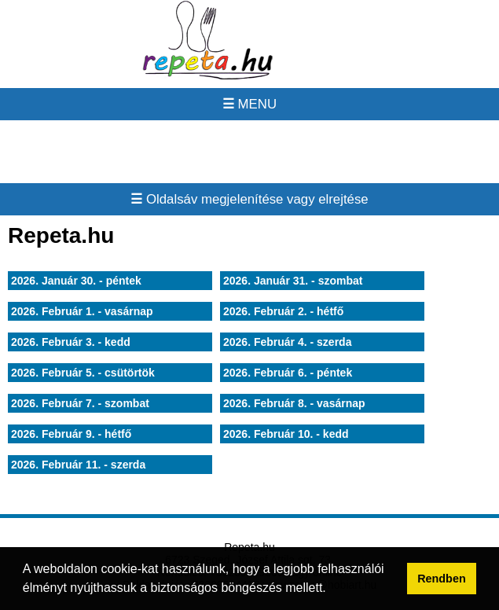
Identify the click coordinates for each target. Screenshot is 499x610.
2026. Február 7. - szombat (80, 403)
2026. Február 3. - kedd (70, 342)
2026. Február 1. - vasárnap (82, 311)
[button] (331, 589)
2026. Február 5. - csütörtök (83, 372)
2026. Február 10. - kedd (286, 434)
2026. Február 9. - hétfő (71, 434)
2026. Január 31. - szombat (292, 280)
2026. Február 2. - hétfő (283, 311)
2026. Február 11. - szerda (78, 464)
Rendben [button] (441, 578)
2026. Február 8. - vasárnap (294, 403)
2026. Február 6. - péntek (287, 372)
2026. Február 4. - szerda (287, 342)
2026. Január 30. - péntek (76, 280)
